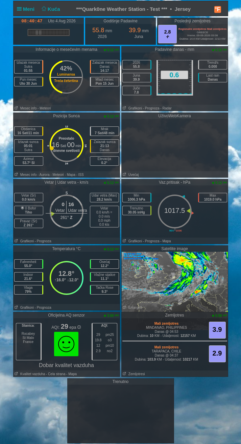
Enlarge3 (132, 307)
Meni (27, 9)
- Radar (165, 108)
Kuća (50, 9)
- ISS (79, 175)
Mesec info (25, 108)
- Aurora (44, 175)
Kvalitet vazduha (29, 374)
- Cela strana (55, 374)
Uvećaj (130, 175)
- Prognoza (151, 108)
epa (74, 327)
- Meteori (44, 108)
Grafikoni (132, 108)
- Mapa (70, 175)
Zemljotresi (133, 374)
